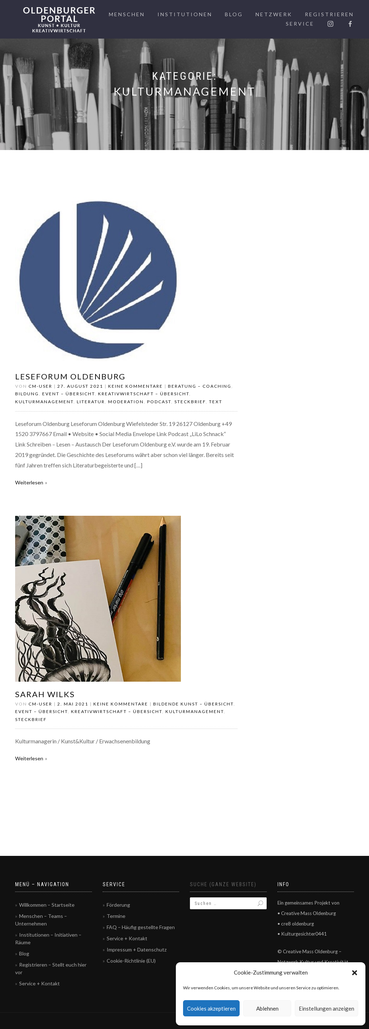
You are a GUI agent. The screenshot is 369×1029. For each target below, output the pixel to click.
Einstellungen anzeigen (326, 1008)
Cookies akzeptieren (211, 1008)
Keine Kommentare (135, 386)
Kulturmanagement (44, 401)
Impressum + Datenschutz (136, 949)
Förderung (118, 905)
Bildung (27, 393)
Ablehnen (267, 1008)
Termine (116, 916)
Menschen (127, 14)
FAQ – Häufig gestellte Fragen (141, 927)
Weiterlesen (29, 482)
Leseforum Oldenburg (70, 376)
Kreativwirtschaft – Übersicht (143, 393)
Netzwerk (273, 14)
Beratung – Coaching (199, 386)
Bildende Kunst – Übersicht (193, 704)
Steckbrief (190, 401)
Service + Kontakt (39, 983)
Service (300, 24)
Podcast (159, 401)
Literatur (91, 401)
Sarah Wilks (45, 694)
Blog (234, 14)
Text (215, 401)
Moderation (126, 401)
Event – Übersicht (68, 393)
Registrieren (329, 14)
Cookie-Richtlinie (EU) (131, 961)
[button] (354, 972)
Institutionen (184, 14)
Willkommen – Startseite (47, 905)
